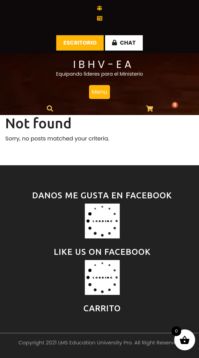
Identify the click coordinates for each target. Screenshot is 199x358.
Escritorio (80, 43)
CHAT (123, 43)
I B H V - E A (102, 64)
